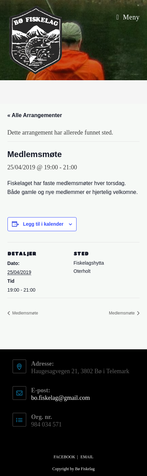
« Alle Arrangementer (34, 115)
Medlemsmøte (24, 313)
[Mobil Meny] (128, 17)
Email (87, 456)
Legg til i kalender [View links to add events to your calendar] (43, 224)
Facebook (64, 456)
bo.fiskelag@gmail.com (60, 397)
